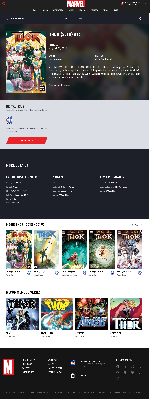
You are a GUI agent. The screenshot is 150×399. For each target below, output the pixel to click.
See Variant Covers (59, 85)
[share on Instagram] (132, 367)
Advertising (54, 360)
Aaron (8, 275)
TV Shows (94, 10)
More (116, 10)
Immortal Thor (48, 333)
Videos (105, 10)
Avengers (79, 333)
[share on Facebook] (117, 367)
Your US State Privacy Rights (41, 392)
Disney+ (52, 364)
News (34, 10)
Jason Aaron (56, 59)
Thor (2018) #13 (96, 271)
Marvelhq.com (55, 368)
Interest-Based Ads (122, 392)
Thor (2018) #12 (124, 271)
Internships (28, 372)
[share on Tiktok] (117, 378)
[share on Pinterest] (132, 373)
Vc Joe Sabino (66, 191)
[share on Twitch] (140, 373)
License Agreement (105, 392)
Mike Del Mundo (104, 59)
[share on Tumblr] (140, 367)
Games (71, 10)
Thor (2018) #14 (68, 271)
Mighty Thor (115, 333)
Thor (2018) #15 (40, 271)
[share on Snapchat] (125, 373)
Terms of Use (10, 392)
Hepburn (69, 275)
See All (137, 225)
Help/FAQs (27, 364)
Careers (26, 368)
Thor (8, 333)
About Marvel (29, 360)
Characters (58, 10)
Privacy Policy (23, 392)
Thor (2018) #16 (13, 271)
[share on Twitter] (125, 367)
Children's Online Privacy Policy (83, 392)
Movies (82, 10)
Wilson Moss (64, 195)
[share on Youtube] (117, 373)
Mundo (13, 275)
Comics (44, 10)
